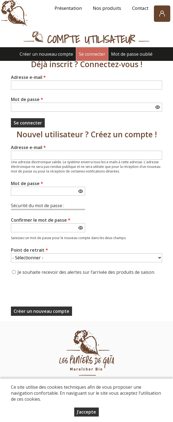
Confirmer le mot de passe (40, 220)
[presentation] (52, 292)
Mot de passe (27, 99)
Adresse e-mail (28, 77)
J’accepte (86, 412)
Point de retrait (29, 250)
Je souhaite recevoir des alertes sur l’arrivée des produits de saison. (86, 272)
